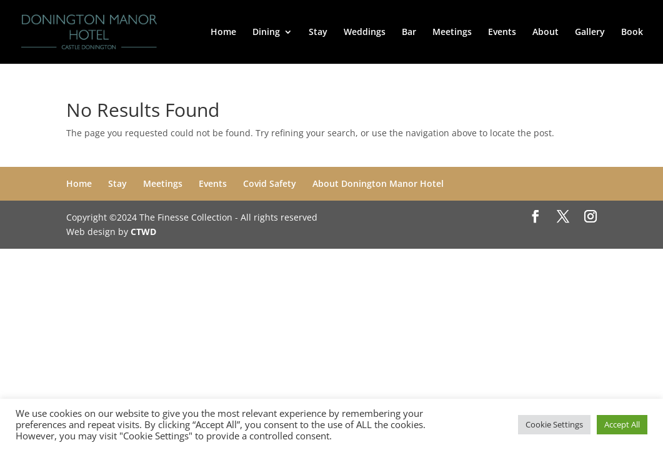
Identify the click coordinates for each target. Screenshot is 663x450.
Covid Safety (269, 183)
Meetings (452, 33)
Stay (318, 33)
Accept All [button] (622, 424)
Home (223, 33)
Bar (409, 33)
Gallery (590, 33)
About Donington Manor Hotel (378, 183)
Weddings (365, 33)
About (545, 33)
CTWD (143, 232)
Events (502, 33)
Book (632, 33)
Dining (266, 33)
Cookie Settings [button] (554, 424)
